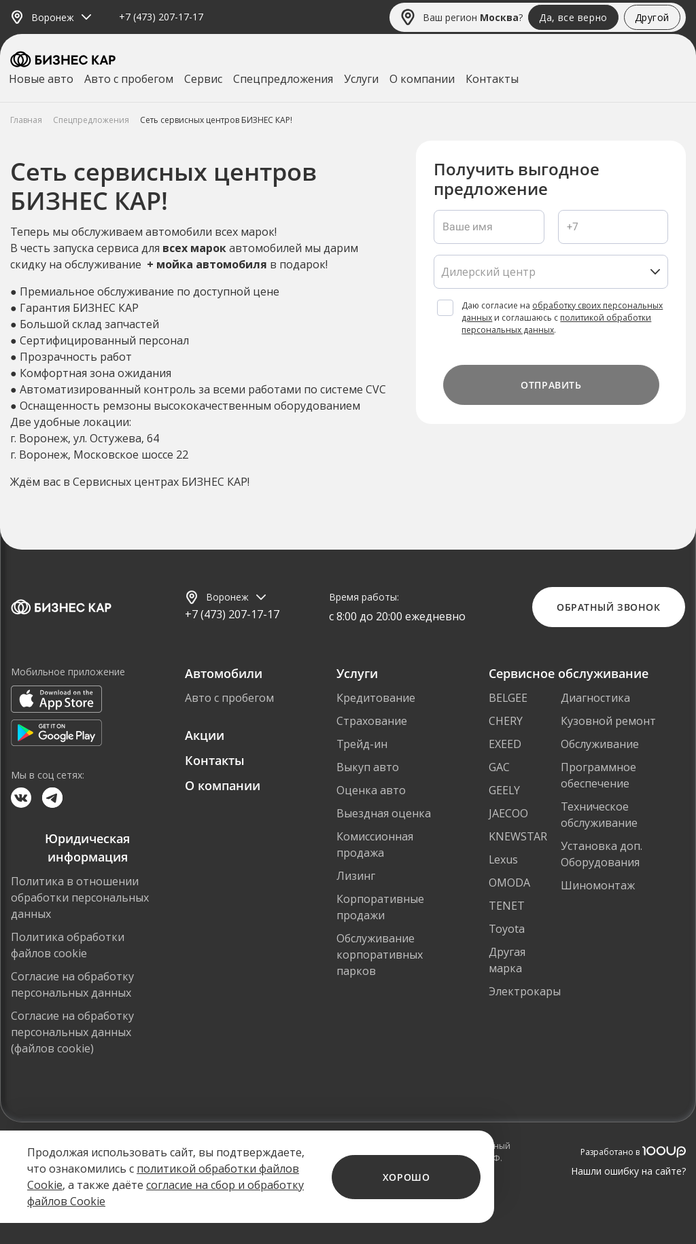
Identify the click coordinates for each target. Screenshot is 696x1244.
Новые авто (41, 78)
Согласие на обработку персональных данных (72, 984)
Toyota (507, 928)
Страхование (371, 720)
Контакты (492, 78)
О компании (422, 78)
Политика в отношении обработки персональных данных (80, 897)
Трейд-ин (361, 743)
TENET (507, 905)
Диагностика (595, 697)
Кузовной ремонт (608, 720)
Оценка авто (371, 790)
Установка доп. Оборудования (601, 854)
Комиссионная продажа (374, 844)
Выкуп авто (367, 767)
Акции (204, 735)
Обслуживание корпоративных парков (379, 954)
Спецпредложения (283, 78)
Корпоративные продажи (380, 907)
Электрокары (525, 991)
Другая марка (507, 960)
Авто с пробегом (128, 78)
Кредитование (375, 697)
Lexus (503, 859)
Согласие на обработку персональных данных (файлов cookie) (72, 1032)
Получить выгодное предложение (516, 179)
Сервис (203, 78)
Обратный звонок (608, 607)
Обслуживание (600, 743)
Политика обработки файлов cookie (67, 945)
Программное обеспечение (598, 775)
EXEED (505, 743)
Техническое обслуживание (599, 814)
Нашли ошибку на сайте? (628, 1171)
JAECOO (508, 813)
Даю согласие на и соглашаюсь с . (562, 318)
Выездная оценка (383, 813)
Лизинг (355, 875)
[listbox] (551, 272)
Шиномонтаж (598, 885)
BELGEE (508, 697)
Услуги (361, 78)
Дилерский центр (488, 271)
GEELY (504, 790)
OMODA (509, 882)
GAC (499, 767)
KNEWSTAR (518, 836)
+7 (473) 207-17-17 (161, 17)
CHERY (506, 720)
